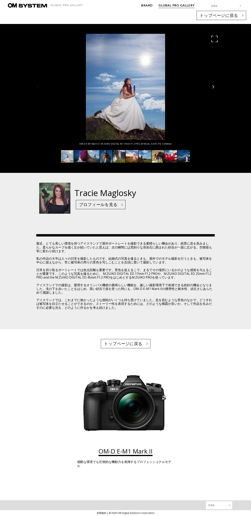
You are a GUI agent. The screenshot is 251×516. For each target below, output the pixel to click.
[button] (214, 39)
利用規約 (101, 513)
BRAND (147, 5)
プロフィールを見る (98, 204)
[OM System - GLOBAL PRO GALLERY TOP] (27, 5)
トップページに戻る (219, 15)
